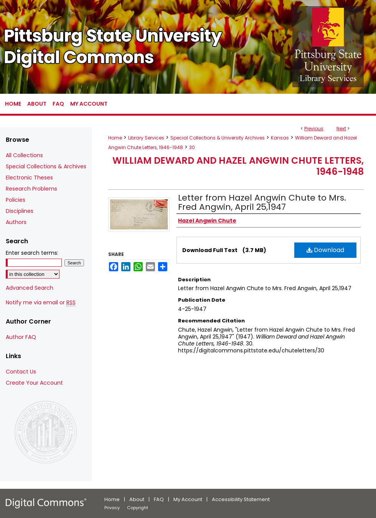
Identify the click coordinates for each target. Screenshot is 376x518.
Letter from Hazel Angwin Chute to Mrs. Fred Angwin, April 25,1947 (262, 202)
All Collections (24, 155)
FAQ (159, 499)
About (136, 499)
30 (192, 147)
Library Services (146, 137)
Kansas (280, 137)
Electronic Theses (29, 177)
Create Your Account (34, 383)
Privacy (112, 508)
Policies (15, 200)
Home (115, 137)
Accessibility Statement (241, 499)
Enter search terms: (32, 253)
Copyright (137, 508)
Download (325, 250)
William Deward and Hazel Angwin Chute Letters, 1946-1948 (238, 166)
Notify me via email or (41, 303)
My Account (187, 499)
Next (341, 128)
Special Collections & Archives (46, 166)
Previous (313, 128)
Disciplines (19, 211)
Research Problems (31, 189)
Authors (16, 222)
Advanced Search (29, 288)
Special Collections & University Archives (217, 137)
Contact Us (21, 371)
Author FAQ (21, 337)
